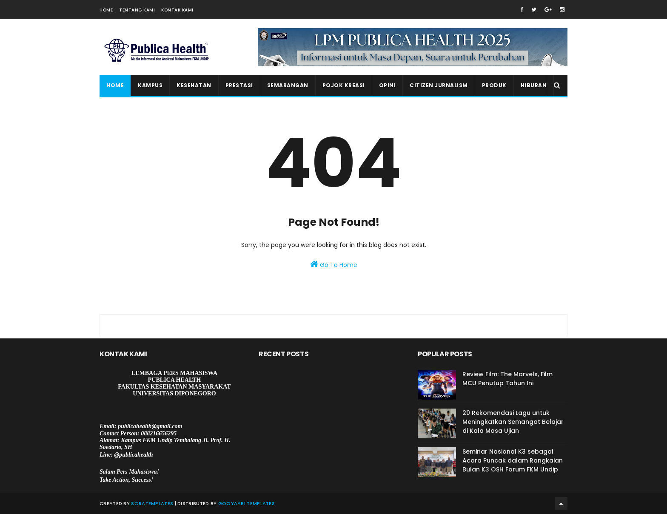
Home (106, 10)
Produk (494, 85)
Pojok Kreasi (343, 85)
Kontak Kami (177, 10)
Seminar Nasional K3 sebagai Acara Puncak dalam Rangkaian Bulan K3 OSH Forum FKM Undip (512, 460)
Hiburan (534, 85)
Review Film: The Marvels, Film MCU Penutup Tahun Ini (507, 378)
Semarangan (287, 85)
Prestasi (239, 85)
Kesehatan (194, 85)
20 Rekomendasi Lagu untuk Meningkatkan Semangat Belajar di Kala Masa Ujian (513, 422)
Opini (387, 85)
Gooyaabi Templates (246, 503)
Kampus (150, 85)
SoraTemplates (152, 503)
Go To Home (333, 264)
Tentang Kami (137, 10)
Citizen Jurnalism (439, 85)
